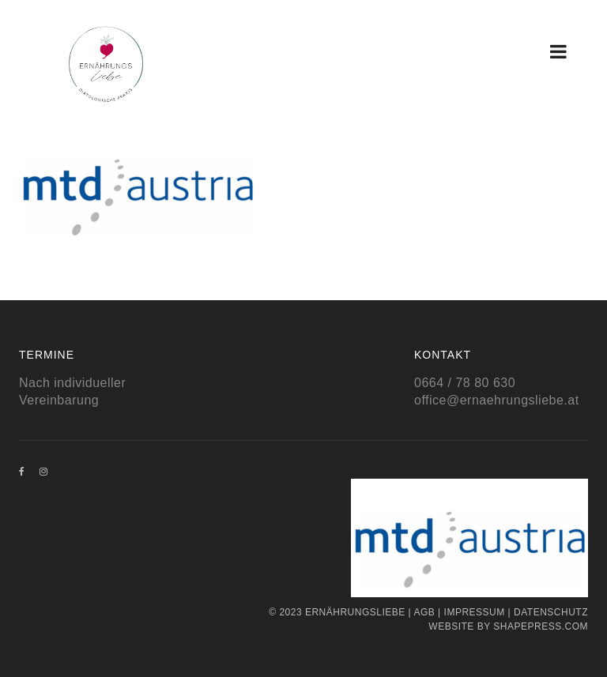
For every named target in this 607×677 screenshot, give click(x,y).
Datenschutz (551, 612)
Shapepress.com (540, 626)
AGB (424, 612)
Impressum (474, 612)
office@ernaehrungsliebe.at (496, 400)
